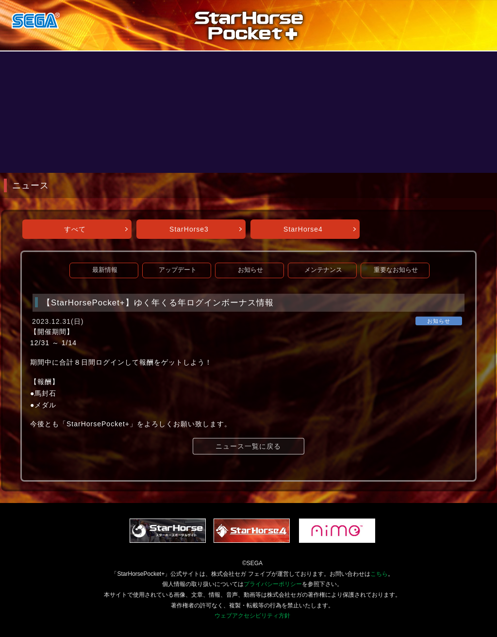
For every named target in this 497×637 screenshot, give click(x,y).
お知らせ (250, 270)
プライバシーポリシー (273, 584)
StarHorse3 (189, 229)
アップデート (178, 270)
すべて (75, 229)
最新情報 (104, 270)
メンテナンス (323, 270)
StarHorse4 (303, 229)
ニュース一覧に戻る (248, 446)
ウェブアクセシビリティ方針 (252, 615)
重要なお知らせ (396, 270)
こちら (379, 573)
